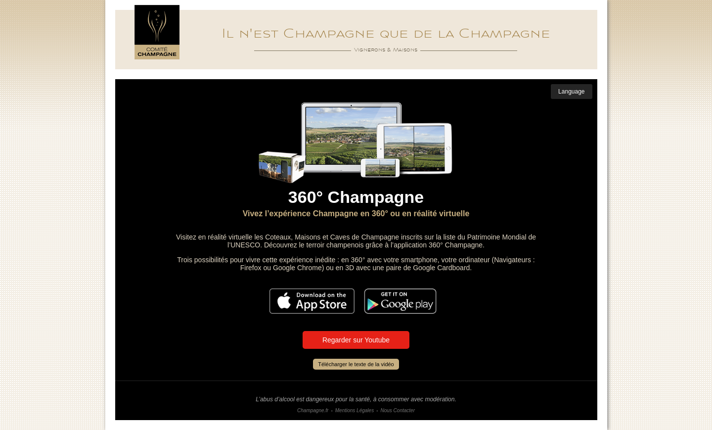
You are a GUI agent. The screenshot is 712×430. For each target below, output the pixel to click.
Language (571, 91)
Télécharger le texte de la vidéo (356, 364)
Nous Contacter (397, 410)
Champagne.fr (312, 410)
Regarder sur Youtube (356, 340)
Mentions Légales (354, 410)
